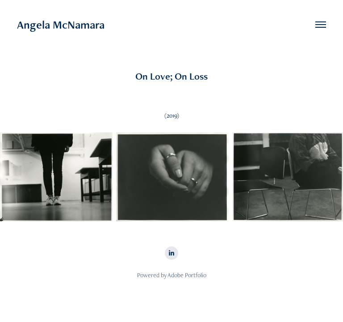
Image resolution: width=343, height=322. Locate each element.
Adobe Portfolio (186, 275)
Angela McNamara (61, 24)
